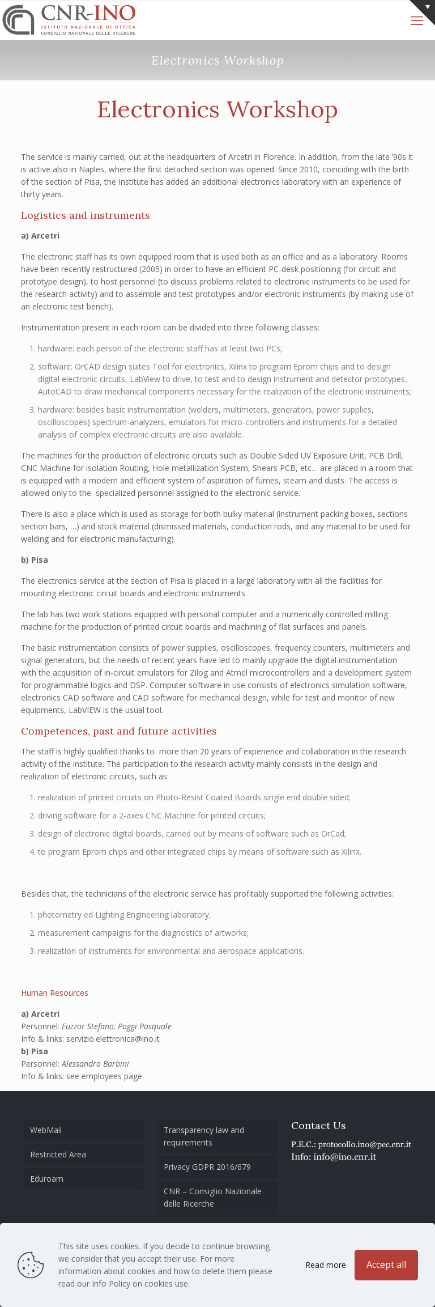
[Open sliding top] (422, 13)
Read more (325, 1264)
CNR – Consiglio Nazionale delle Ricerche (213, 1197)
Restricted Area (58, 1154)
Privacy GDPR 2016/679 (207, 1166)
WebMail (46, 1129)
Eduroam (46, 1178)
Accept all (386, 1264)
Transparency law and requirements (204, 1136)
